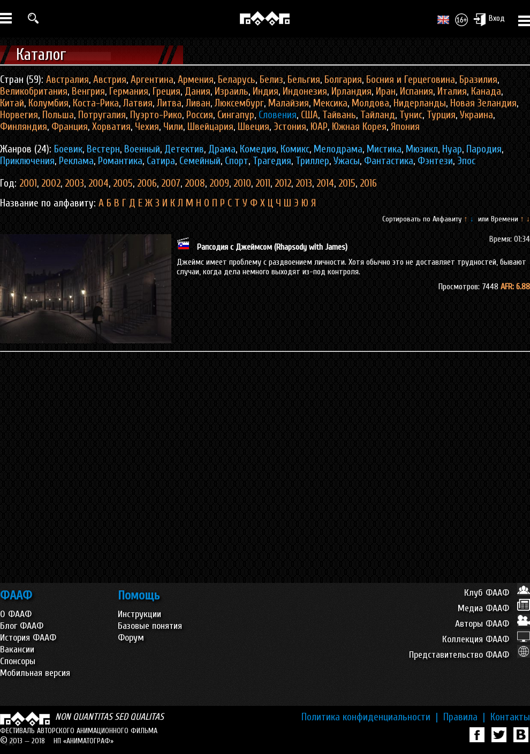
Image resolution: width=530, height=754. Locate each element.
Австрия (109, 80)
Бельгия (303, 80)
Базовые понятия (150, 626)
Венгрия (88, 91)
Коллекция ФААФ (486, 639)
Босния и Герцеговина (410, 80)
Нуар (452, 149)
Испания (416, 91)
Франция (69, 127)
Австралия (67, 80)
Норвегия (19, 115)
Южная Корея (359, 127)
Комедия (258, 149)
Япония (405, 127)
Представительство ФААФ (469, 654)
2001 (28, 183)
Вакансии (17, 649)
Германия (128, 91)
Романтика (120, 161)
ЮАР (319, 127)
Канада (486, 91)
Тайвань (339, 115)
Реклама (76, 161)
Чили (173, 127)
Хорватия (111, 127)
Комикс (295, 149)
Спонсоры (17, 661)
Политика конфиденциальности (369, 717)
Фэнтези (435, 161)
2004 (98, 183)
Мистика (384, 149)
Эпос (466, 161)
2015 (346, 183)
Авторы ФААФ (492, 623)
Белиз (271, 80)
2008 (195, 183)
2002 (50, 183)
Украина (476, 115)
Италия (452, 91)
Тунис (410, 115)
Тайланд (377, 115)
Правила (464, 717)
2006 (147, 183)
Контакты (510, 717)
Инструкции (139, 614)
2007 (170, 183)
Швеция (253, 127)
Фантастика (388, 161)
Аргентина (152, 80)
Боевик (68, 149)
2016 (368, 183)
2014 (325, 183)
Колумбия (48, 103)
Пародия (484, 149)
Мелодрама (338, 149)
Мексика (330, 103)
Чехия (147, 127)
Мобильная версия (35, 673)
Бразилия (478, 80)
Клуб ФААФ (497, 592)
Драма (222, 149)
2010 (242, 183)
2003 (74, 183)
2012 (283, 183)
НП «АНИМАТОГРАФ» (83, 740)
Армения (196, 80)
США (309, 115)
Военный (142, 149)
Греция (166, 91)
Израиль (231, 91)
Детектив (184, 149)
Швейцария (210, 127)
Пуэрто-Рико (156, 115)
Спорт (236, 161)
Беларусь (236, 80)
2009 (219, 183)
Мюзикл (422, 149)
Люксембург (239, 103)
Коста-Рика (96, 103)
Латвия (138, 103)
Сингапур (235, 115)
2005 (123, 183)
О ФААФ (16, 614)
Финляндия (23, 127)
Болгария (343, 80)
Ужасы (347, 161)
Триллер (312, 161)
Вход (489, 19)
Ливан (198, 103)
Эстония (290, 127)
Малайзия (288, 103)
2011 (262, 183)
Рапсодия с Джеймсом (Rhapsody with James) (272, 247)
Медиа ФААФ (494, 608)
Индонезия (305, 91)
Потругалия (102, 115)
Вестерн (103, 149)
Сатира (161, 161)
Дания (197, 91)
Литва (169, 103)
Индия (265, 91)
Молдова (370, 103)
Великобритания (33, 91)
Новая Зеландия (483, 103)
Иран (386, 91)
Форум (131, 637)
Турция (441, 115)
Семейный (200, 161)
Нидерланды (419, 103)
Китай (12, 103)
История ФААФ (28, 637)
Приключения (27, 161)
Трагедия (272, 161)
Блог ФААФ (21, 626)
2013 (304, 183)
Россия (199, 115)
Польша (58, 115)
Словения (278, 115)
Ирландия (351, 91)
